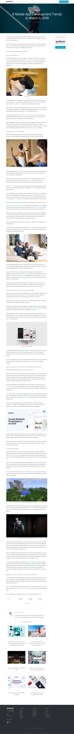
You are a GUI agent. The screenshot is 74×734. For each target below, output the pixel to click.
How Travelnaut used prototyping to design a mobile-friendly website (37, 643)
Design (37, 690)
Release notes (34, 714)
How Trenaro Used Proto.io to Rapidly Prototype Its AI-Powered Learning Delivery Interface (16, 643)
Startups (36, 665)
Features (18, 1)
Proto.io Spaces (9, 715)
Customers (41, 1)
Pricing (35, 1)
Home (8, 713)
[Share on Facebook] (21, 599)
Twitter (9, 722)
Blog (46, 1)
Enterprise (21, 717)
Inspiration (27, 603)
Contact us (47, 714)
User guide (34, 711)
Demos (30, 1)
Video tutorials (34, 713)
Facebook (9, 721)
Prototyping (16, 639)
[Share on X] (11, 599)
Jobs (46, 713)
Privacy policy (47, 717)
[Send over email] (41, 599)
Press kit (46, 711)
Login (56, 1)
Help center (34, 710)
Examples (24, 1)
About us (46, 710)
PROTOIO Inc (36, 728)
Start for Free (63, 1)
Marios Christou (19, 612)
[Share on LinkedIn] (31, 599)
